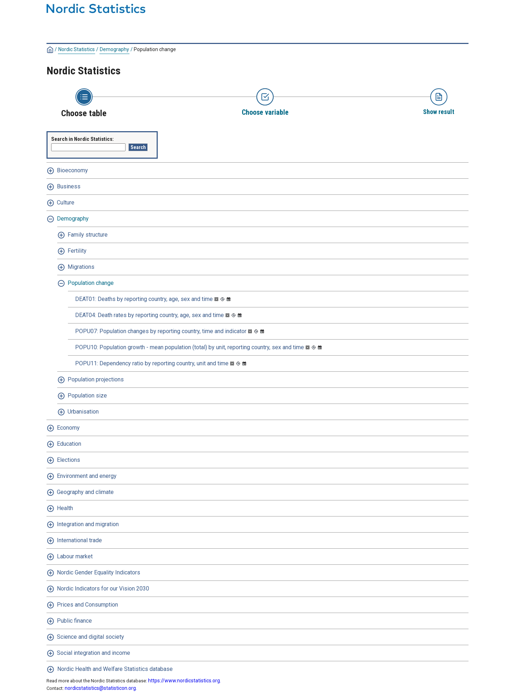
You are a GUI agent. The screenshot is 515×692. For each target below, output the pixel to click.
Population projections (96, 379)
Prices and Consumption (87, 604)
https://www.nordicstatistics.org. (184, 680)
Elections (68, 459)
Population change (155, 49)
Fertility (77, 250)
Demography (114, 49)
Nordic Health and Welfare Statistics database (115, 669)
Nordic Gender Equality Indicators (98, 572)
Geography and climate (85, 492)
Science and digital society (90, 636)
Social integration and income (93, 652)
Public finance (74, 620)
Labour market (75, 556)
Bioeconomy (72, 170)
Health (65, 508)
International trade (79, 540)
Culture (65, 202)
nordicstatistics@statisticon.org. (101, 688)
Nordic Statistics (76, 49)
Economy (68, 427)
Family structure (88, 234)
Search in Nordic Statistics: (82, 139)
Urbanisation (83, 411)
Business (68, 186)
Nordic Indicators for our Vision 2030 (103, 588)
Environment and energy (87, 476)
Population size (87, 395)
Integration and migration (88, 524)
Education (69, 443)
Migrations (81, 266)
